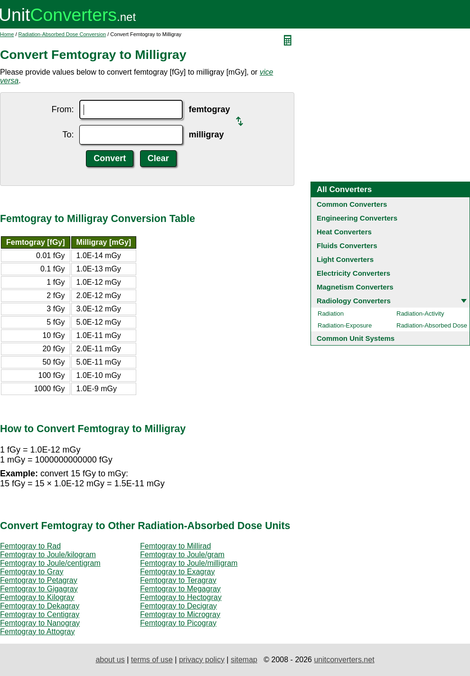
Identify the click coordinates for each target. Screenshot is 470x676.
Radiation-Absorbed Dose (431, 325)
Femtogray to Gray (31, 572)
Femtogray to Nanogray (40, 623)
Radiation (331, 313)
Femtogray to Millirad (175, 546)
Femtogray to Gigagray (39, 589)
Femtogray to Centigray (39, 614)
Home (7, 34)
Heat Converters (344, 232)
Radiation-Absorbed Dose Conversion (62, 34)
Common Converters (352, 204)
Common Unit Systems (356, 338)
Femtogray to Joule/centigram (50, 563)
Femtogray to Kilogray (37, 597)
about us (109, 660)
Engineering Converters (357, 218)
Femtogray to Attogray (37, 632)
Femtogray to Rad (30, 546)
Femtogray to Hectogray (181, 597)
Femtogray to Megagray (180, 589)
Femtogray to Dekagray (39, 606)
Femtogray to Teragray (178, 580)
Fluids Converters (347, 245)
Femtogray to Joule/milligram (188, 563)
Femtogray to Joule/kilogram (48, 554)
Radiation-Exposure (345, 325)
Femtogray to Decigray (178, 606)
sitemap (244, 660)
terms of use (152, 660)
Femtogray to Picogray (178, 623)
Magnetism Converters (355, 287)
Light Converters (345, 259)
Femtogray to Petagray (38, 580)
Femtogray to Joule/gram (182, 554)
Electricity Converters (353, 273)
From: (62, 109)
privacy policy (202, 660)
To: (68, 134)
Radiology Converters (354, 301)
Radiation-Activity (420, 313)
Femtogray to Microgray (180, 614)
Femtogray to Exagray (177, 572)
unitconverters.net (344, 660)
